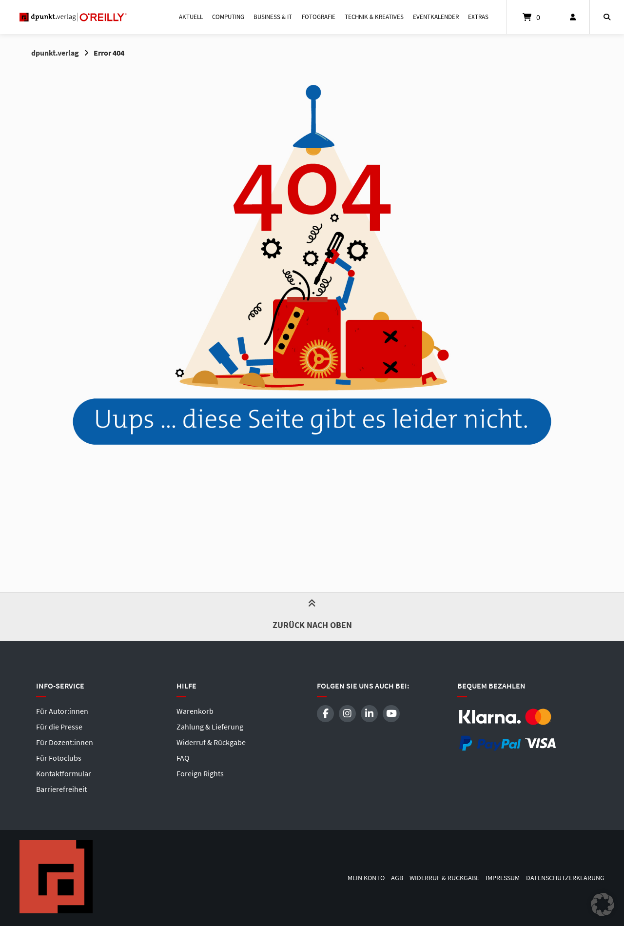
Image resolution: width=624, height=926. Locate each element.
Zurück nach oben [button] (312, 616)
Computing (228, 17)
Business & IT (273, 17)
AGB (397, 878)
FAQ (183, 758)
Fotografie (318, 17)
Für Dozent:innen (64, 742)
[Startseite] (73, 17)
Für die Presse (59, 726)
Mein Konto (366, 878)
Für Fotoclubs (58, 758)
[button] (602, 904)
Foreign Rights (200, 773)
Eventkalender (436, 17)
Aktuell (191, 17)
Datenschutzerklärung (565, 878)
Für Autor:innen (62, 711)
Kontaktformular (63, 773)
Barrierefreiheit (61, 789)
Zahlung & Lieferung (209, 726)
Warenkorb (195, 711)
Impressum (503, 878)
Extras (478, 17)
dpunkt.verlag (55, 53)
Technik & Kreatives (374, 17)
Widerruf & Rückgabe (211, 742)
